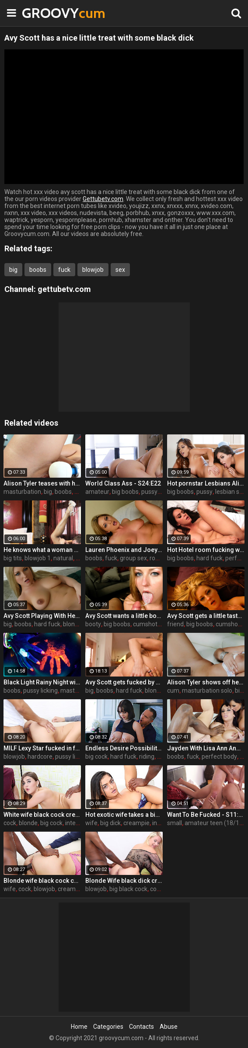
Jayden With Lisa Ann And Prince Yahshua (206, 748)
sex (120, 269)
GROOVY (44, 12)
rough (158, 558)
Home (79, 1026)
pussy (149, 491)
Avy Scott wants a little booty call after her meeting (124, 615)
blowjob (93, 269)
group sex (133, 558)
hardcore (40, 756)
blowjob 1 (37, 558)
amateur (97, 491)
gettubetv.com (64, 289)
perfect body (219, 756)
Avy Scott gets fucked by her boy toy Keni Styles (124, 682)
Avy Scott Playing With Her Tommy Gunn (42, 615)
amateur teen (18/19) (215, 822)
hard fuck (209, 558)
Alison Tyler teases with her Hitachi (42, 483)
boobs (37, 269)
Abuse (169, 1026)
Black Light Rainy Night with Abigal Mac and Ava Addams (42, 682)
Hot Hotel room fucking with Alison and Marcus (206, 549)
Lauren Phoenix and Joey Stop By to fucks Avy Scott (124, 549)
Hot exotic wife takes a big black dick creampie (124, 814)
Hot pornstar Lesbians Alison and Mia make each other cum (206, 483)
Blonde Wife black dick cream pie (124, 880)
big (13, 269)
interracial (79, 822)
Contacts (141, 1026)
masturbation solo (207, 690)
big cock (96, 756)
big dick (110, 822)
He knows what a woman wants (42, 549)
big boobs (125, 491)
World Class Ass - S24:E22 (123, 483)
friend (175, 624)
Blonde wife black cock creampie (42, 880)
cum (173, 690)
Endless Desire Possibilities (124, 748)
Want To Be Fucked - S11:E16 (206, 814)
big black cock (128, 888)
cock (9, 822)
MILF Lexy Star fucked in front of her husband (42, 748)
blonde (72, 624)
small (174, 822)
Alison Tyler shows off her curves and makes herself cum (206, 682)
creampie (136, 822)
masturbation (22, 491)
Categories (108, 1026)
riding (146, 756)
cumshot (145, 624)
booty (93, 624)
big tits (12, 558)
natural (63, 558)
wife (91, 822)
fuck (64, 269)
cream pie (71, 888)
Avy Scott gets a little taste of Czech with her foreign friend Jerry (206, 615)
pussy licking (40, 690)
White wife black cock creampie (42, 814)
